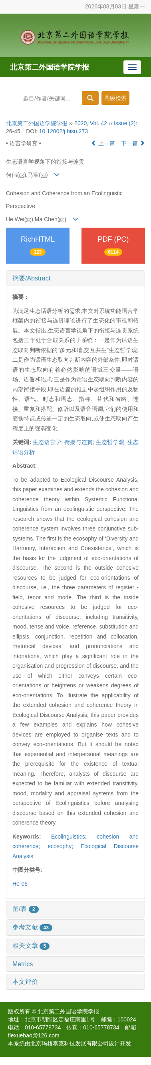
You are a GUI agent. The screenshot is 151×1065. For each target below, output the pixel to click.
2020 (80, 123)
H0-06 (20, 884)
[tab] (75, 278)
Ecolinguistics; (74, 836)
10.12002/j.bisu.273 (63, 131)
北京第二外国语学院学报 (49, 67)
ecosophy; (64, 846)
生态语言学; (48, 442)
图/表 (25, 908)
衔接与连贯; (79, 442)
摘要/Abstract (31, 278)
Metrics (22, 964)
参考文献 (32, 927)
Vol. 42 (98, 123)
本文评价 (25, 981)
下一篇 (133, 143)
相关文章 (31, 945)
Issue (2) (124, 123)
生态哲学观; (111, 442)
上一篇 (103, 143)
